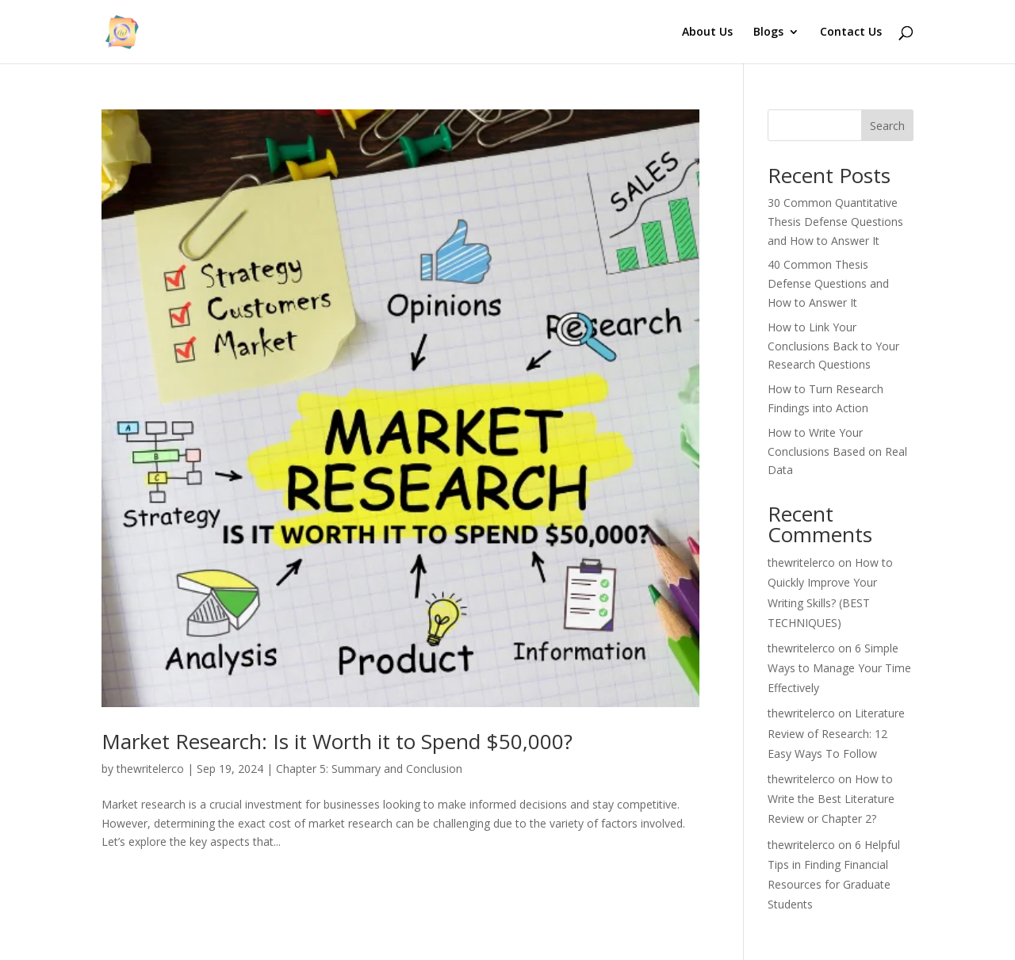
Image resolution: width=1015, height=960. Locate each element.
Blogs (768, 32)
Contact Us (851, 32)
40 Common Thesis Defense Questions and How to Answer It (828, 283)
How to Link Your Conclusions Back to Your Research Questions (833, 346)
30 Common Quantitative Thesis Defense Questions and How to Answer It (835, 221)
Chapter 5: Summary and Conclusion (369, 768)
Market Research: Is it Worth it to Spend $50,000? (337, 741)
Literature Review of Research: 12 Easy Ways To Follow (836, 733)
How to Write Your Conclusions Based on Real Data (837, 451)
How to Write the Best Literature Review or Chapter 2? (831, 798)
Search (887, 125)
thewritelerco (150, 768)
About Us (707, 32)
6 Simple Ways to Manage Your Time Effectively (839, 668)
